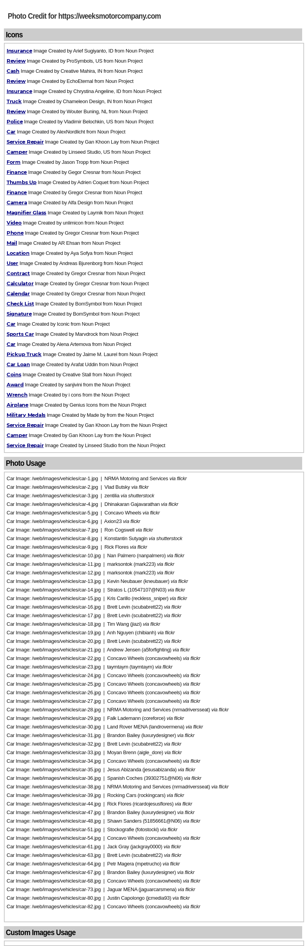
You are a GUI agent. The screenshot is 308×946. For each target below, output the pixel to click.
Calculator (20, 283)
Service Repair (25, 142)
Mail (12, 243)
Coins (14, 374)
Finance (17, 172)
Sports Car (20, 334)
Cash (13, 71)
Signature (19, 314)
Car (11, 131)
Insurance (19, 50)
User (12, 263)
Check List (20, 303)
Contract (18, 273)
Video (14, 222)
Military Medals (26, 415)
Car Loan (18, 364)
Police (15, 121)
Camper (17, 152)
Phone (15, 233)
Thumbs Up (22, 182)
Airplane (17, 405)
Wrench (17, 394)
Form (14, 162)
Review (16, 61)
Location (18, 253)
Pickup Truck (24, 354)
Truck (14, 101)
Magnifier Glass (26, 212)
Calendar (18, 293)
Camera (17, 202)
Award (15, 384)
